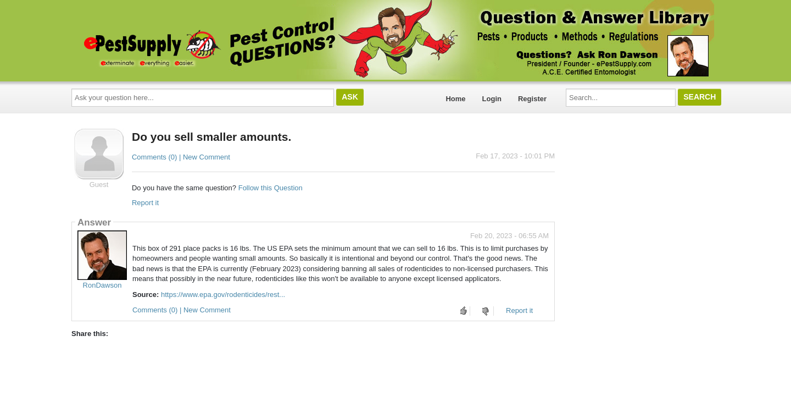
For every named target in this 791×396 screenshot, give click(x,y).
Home (455, 99)
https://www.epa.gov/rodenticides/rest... (223, 294)
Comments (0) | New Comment (181, 157)
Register (532, 99)
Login (492, 99)
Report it (145, 203)
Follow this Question (270, 188)
